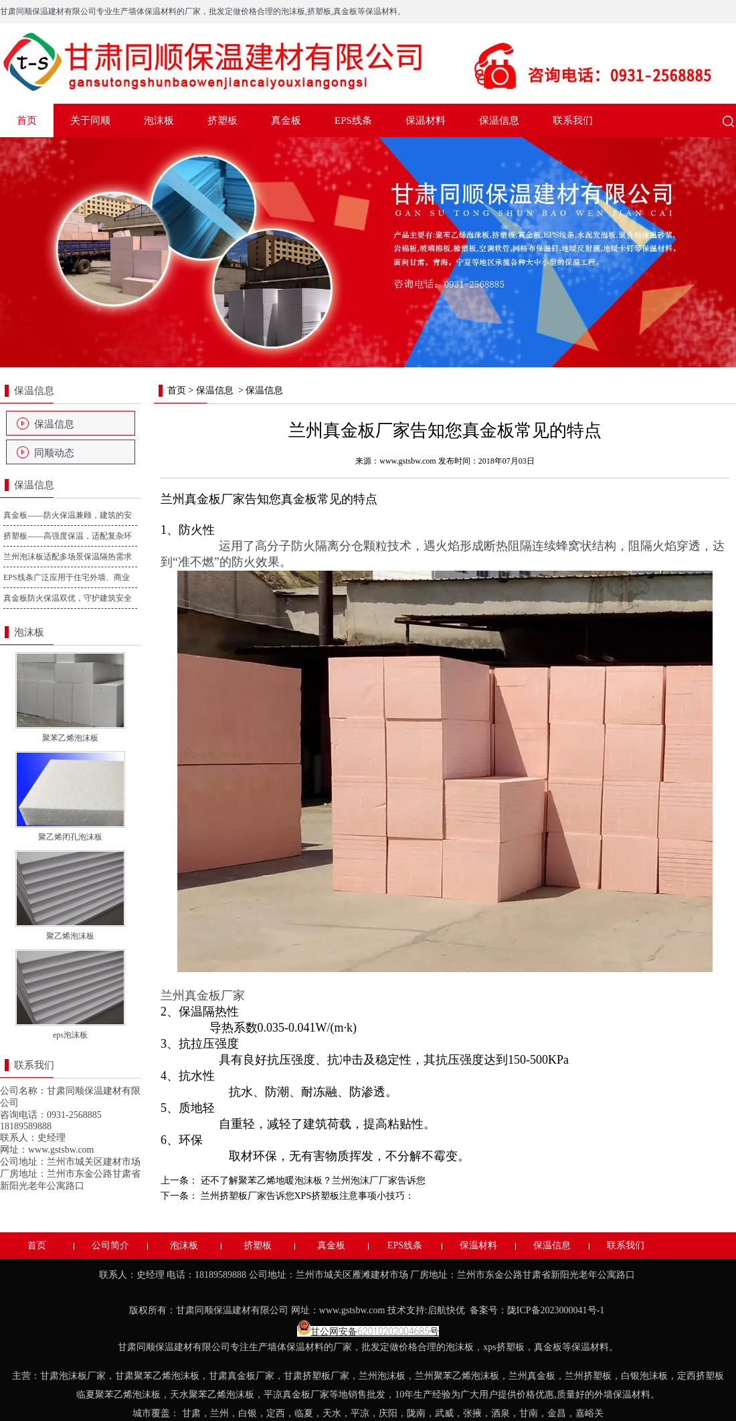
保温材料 (425, 120)
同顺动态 (54, 453)
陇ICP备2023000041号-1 (557, 1310)
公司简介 (110, 1245)
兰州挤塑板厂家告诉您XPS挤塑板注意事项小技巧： (306, 1196)
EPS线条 (353, 120)
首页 (27, 120)
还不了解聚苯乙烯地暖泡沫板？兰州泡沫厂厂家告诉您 (312, 1180)
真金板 (286, 120)
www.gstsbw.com (61, 1150)
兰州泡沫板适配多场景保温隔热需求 (67, 556)
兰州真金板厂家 (203, 499)
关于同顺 (90, 120)
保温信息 (499, 120)
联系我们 (573, 120)
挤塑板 (222, 120)
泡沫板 (159, 120)
